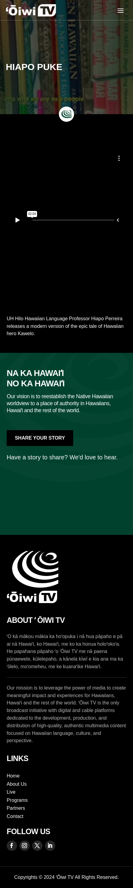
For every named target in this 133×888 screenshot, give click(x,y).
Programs (17, 800)
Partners (16, 808)
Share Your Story (40, 437)
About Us (17, 784)
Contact (15, 816)
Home (13, 775)
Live (11, 792)
